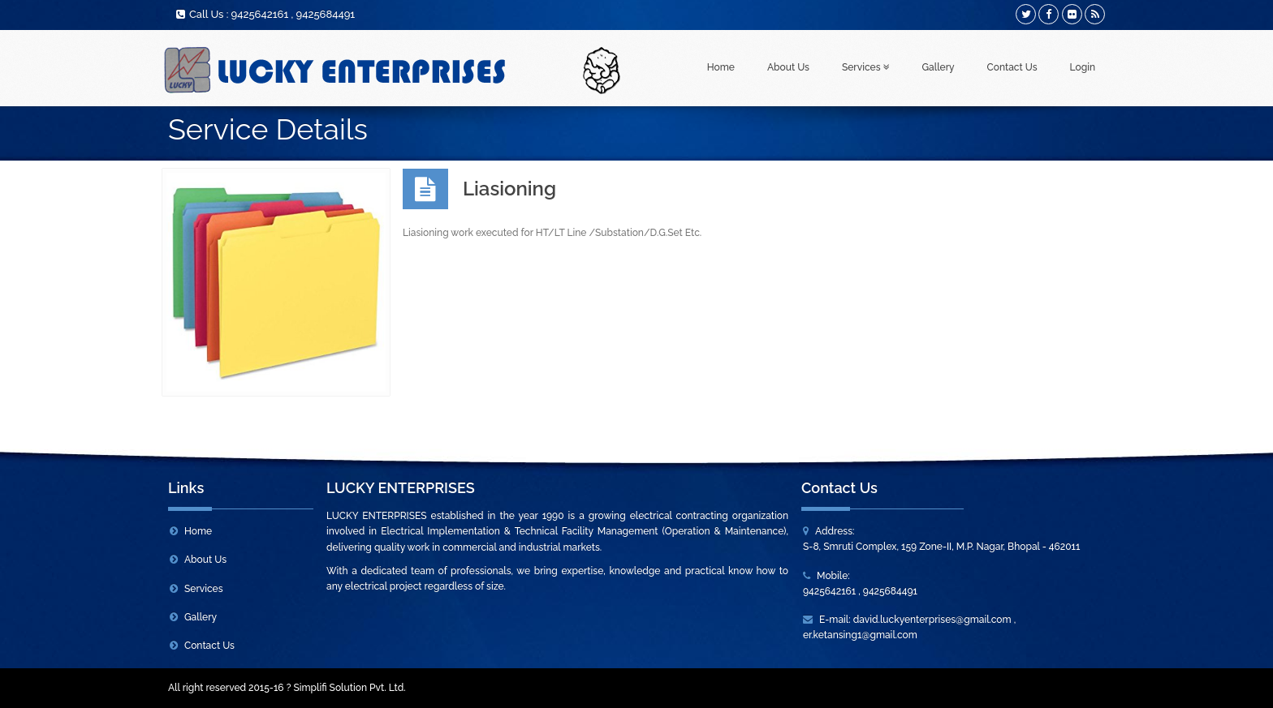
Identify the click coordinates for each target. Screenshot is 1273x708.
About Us (788, 67)
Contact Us (1012, 67)
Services (866, 67)
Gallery (938, 67)
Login (1082, 67)
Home (721, 67)
